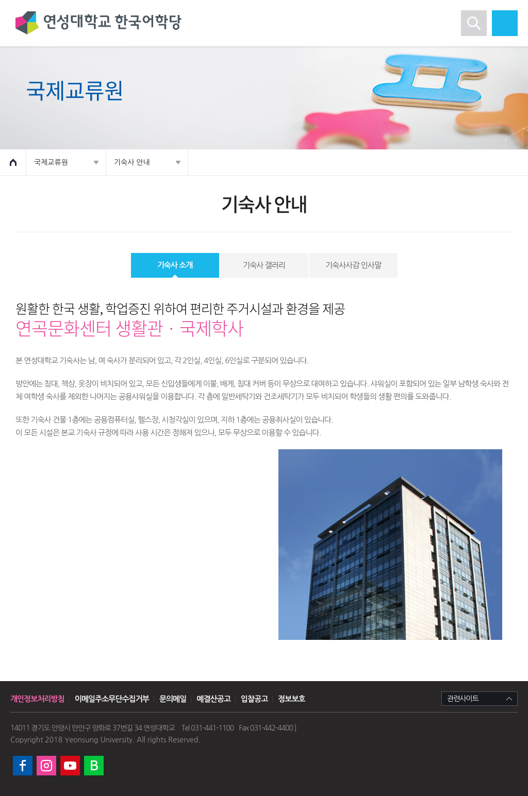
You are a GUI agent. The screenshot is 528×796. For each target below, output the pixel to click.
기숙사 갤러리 (264, 265)
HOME (13, 162)
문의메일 (172, 699)
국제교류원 (51, 162)
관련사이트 (462, 698)
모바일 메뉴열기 (505, 23)
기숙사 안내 (132, 162)
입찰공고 (254, 699)
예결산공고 (213, 699)
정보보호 (291, 699)
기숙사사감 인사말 (353, 265)
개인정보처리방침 (37, 699)
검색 (474, 23)
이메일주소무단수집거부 (112, 699)
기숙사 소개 (175, 265)
